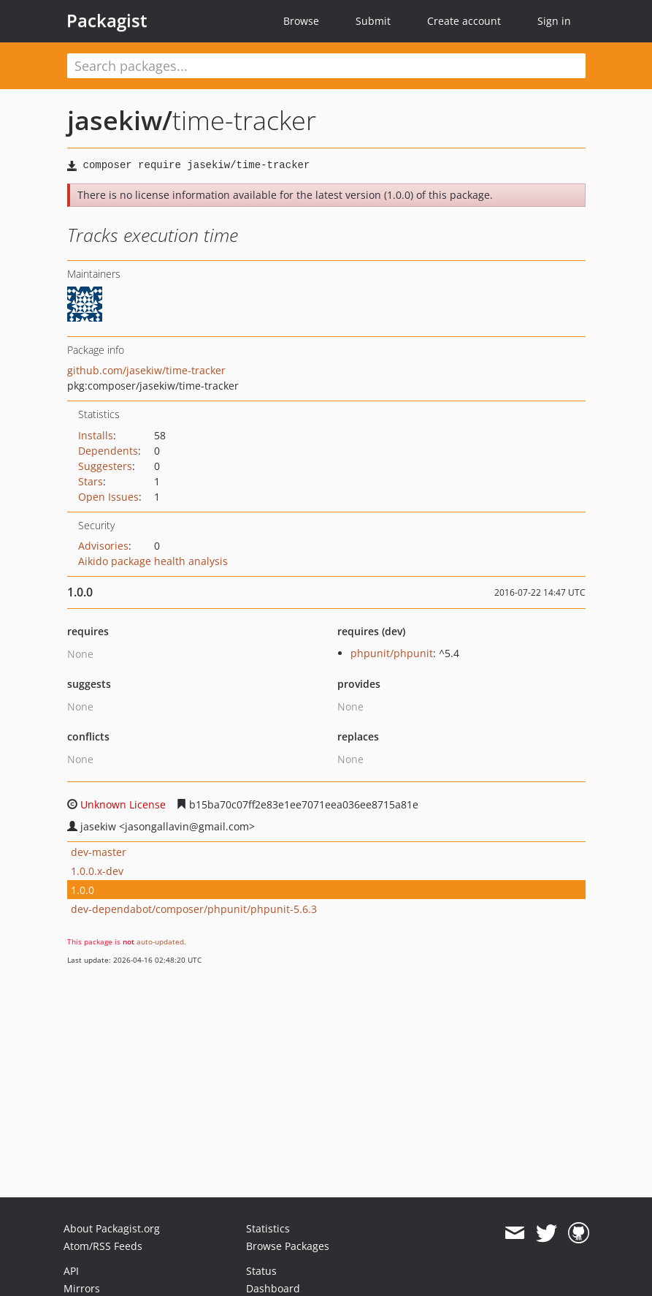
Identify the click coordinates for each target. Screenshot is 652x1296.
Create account (464, 21)
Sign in (554, 21)
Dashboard (273, 1288)
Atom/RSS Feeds (103, 1246)
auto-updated (160, 941)
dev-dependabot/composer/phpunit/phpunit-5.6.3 (194, 909)
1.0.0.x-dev (97, 871)
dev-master (98, 852)
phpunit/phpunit (391, 653)
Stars (90, 481)
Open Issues (108, 497)
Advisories (103, 546)
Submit (373, 21)
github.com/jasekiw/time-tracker (146, 370)
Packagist (106, 20)
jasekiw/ (119, 120)
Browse (301, 21)
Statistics (268, 1228)
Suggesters (105, 466)
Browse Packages (287, 1246)
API (71, 1271)
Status (261, 1271)
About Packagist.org (112, 1228)
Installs (95, 435)
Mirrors (82, 1288)
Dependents (108, 451)
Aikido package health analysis (153, 561)
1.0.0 (82, 890)
